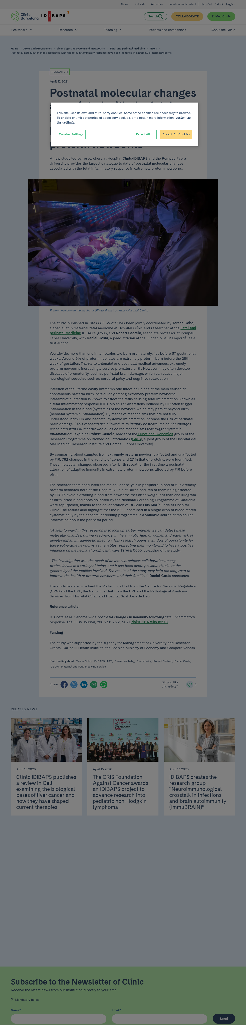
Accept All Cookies (176, 134)
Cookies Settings (71, 134)
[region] (124, 125)
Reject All (143, 134)
